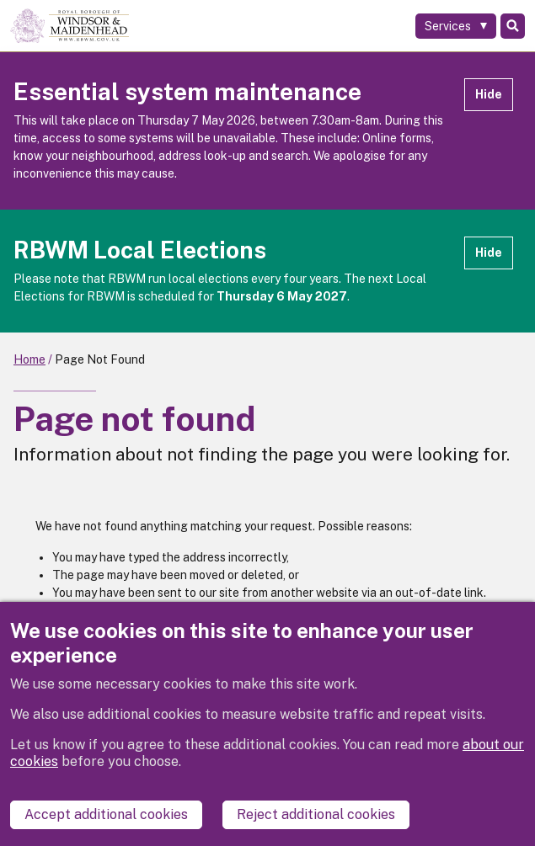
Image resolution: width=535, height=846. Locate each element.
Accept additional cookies (106, 814)
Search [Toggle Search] (512, 26)
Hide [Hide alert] (488, 94)
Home (29, 359)
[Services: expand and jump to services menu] (455, 26)
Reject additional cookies (316, 814)
